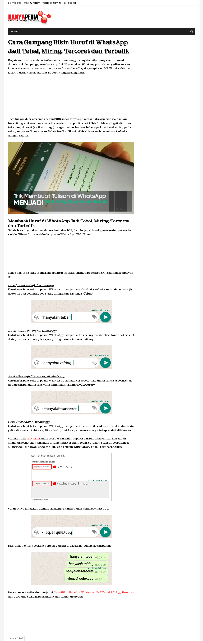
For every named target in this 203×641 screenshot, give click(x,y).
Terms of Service (51, 3)
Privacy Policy (32, 3)
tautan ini (33, 438)
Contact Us (14, 3)
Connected (70, 3)
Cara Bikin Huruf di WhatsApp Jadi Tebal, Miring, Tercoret (93, 592)
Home (14, 31)
